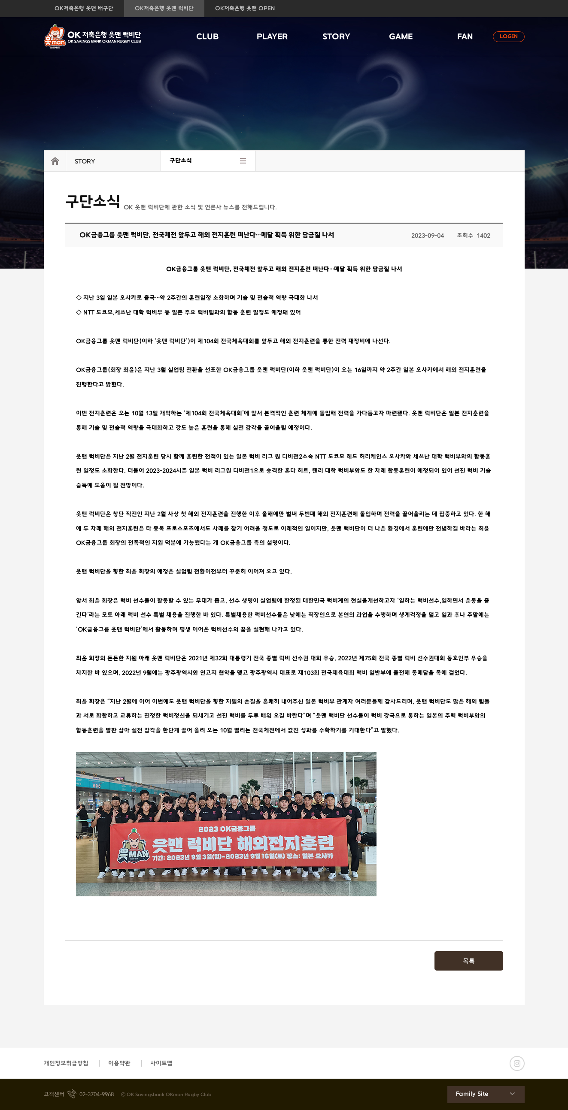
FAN (465, 37)
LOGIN (509, 36)
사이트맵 (161, 1063)
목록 (469, 961)
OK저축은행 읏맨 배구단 (84, 9)
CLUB (207, 37)
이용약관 (119, 1063)
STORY (336, 37)
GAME (401, 37)
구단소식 (181, 160)
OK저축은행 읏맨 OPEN (245, 9)
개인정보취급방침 (66, 1063)
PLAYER (272, 37)
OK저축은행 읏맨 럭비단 (164, 9)
